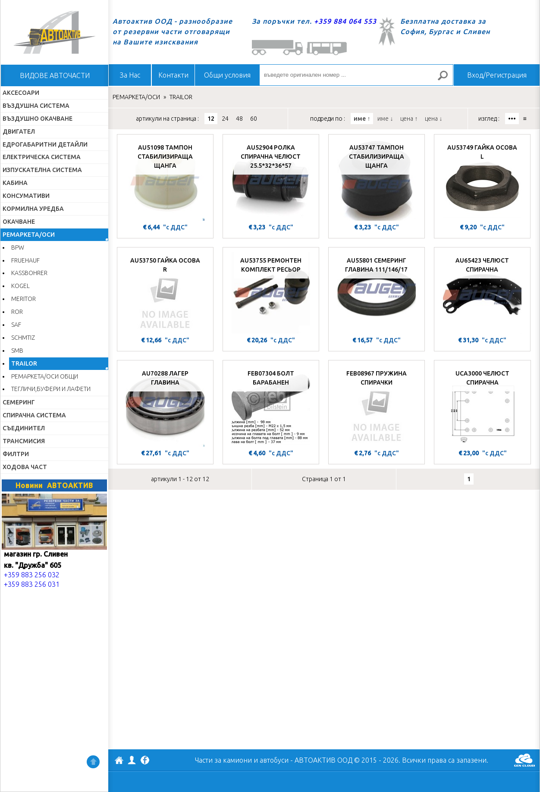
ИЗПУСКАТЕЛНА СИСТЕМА (42, 169)
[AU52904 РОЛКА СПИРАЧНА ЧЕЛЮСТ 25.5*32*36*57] (271, 180)
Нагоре (93, 761)
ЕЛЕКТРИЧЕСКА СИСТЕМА (42, 156)
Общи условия (227, 75)
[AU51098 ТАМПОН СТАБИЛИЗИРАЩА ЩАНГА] (165, 180)
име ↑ (362, 118)
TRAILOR (24, 363)
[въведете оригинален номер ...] (356, 75)
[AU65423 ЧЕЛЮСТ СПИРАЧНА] (482, 293)
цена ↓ (433, 118)
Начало (54, 32)
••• (512, 118)
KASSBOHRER (29, 272)
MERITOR (23, 298)
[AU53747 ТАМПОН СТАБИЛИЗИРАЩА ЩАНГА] (376, 180)
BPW (17, 247)
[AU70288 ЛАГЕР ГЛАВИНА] (165, 406)
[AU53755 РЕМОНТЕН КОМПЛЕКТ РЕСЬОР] (271, 293)
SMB (17, 350)
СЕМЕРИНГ (19, 402)
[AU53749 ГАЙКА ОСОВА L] (482, 180)
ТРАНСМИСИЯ (24, 441)
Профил (132, 760)
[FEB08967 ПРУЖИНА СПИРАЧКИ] (376, 406)
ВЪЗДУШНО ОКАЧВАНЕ (37, 118)
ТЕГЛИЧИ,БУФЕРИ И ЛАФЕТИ (51, 388)
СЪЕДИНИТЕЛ (24, 428)
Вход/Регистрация (497, 75)
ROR (17, 311)
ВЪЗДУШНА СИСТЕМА (36, 105)
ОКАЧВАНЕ (19, 221)
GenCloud (524, 760)
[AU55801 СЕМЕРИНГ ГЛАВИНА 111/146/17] (376, 293)
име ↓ (385, 118)
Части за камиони (223, 760)
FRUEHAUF (25, 260)
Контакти (173, 75)
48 (239, 118)
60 (253, 118)
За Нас (130, 75)
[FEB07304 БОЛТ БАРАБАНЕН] (271, 406)
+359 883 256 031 (32, 584)
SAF (16, 324)
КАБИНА (15, 182)
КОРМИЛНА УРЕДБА (33, 208)
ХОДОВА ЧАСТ (25, 466)
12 (210, 118)
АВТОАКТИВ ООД (119, 761)
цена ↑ (409, 118)
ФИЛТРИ (16, 454)
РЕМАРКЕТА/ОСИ (29, 234)
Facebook (144, 760)
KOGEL (20, 285)
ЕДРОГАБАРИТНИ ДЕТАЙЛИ (45, 144)
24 (225, 118)
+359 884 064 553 (345, 21)
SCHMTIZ (23, 337)
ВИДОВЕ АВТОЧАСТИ (55, 75)
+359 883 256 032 (32, 575)
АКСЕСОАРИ (21, 92)
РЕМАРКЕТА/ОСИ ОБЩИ (44, 376)
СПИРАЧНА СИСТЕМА (34, 415)
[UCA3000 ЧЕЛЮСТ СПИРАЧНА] (482, 406)
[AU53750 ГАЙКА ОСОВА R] (165, 293)
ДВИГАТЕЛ (19, 131)
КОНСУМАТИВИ (26, 195)
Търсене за (446, 79)
